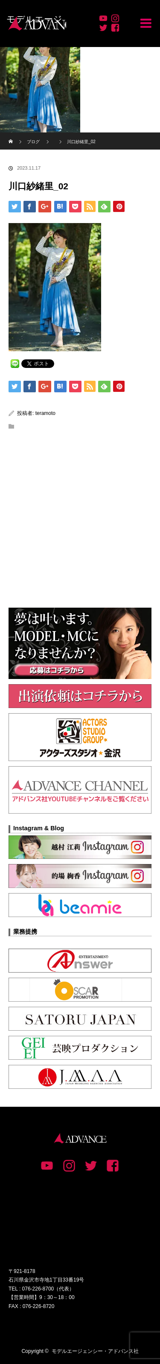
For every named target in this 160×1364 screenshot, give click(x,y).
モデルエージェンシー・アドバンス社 (95, 1351)
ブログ (33, 141)
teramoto (45, 413)
